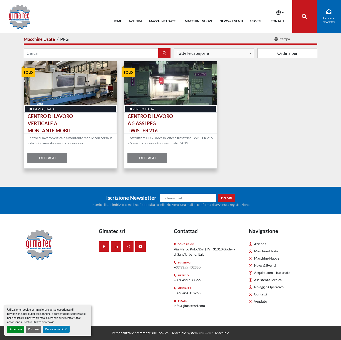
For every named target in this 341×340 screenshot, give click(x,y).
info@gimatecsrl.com (189, 305)
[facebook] (104, 246)
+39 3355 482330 (187, 267)
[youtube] (140, 246)
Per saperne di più (56, 329)
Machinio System (185, 333)
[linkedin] (116, 246)
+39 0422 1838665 (188, 280)
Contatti (278, 21)
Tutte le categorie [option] (193, 53)
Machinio (222, 333)
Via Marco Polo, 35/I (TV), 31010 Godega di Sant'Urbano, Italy (204, 251)
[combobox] (214, 53)
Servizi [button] (255, 21)
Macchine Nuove (199, 21)
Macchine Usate (162, 21)
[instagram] (128, 246)
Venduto (260, 301)
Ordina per (287, 53)
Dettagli (47, 158)
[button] (163, 20)
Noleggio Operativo (269, 287)
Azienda (135, 21)
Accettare (16, 329)
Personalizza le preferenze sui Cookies (140, 333)
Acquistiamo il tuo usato (272, 272)
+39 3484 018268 (187, 293)
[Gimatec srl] (58, 244)
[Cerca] (91, 53)
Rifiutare (33, 329)
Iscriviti (226, 198)
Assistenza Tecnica (268, 280)
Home (117, 21)
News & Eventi (231, 21)
